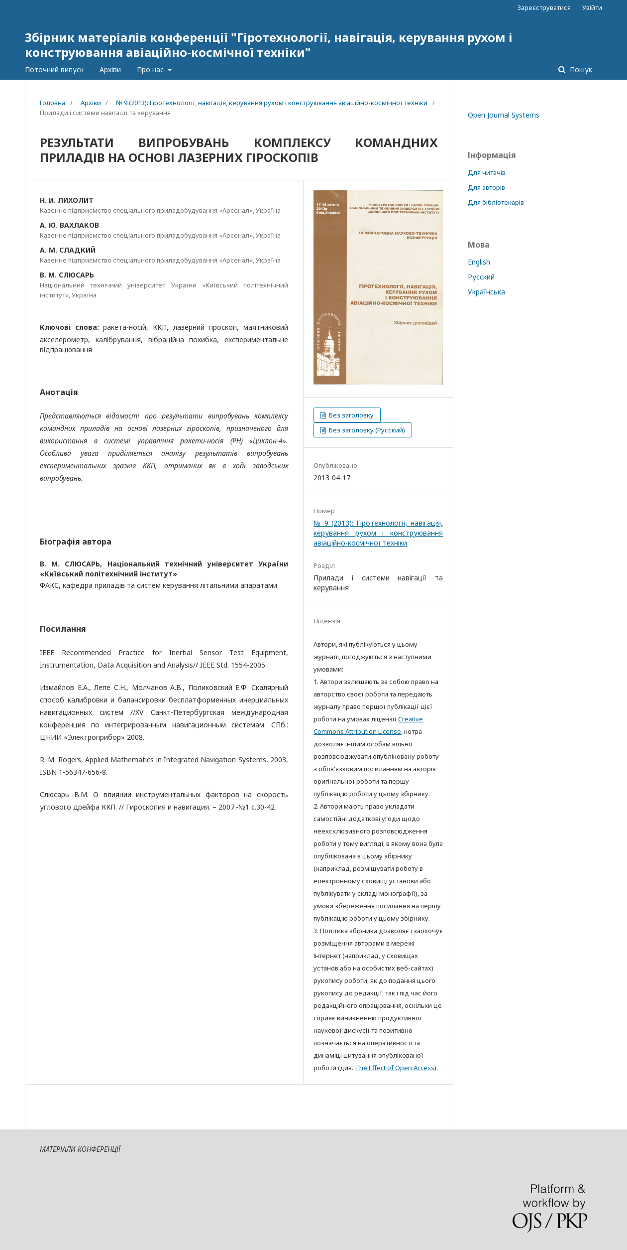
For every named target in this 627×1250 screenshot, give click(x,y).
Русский (481, 276)
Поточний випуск (54, 69)
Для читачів (487, 172)
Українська (486, 291)
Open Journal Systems (503, 115)
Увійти (592, 7)
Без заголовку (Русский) (366, 429)
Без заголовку (350, 415)
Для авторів (486, 187)
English (479, 262)
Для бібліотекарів (496, 202)
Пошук (580, 69)
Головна (52, 102)
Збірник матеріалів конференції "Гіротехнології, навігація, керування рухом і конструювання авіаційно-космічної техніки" (269, 44)
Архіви (110, 69)
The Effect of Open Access (394, 1067)
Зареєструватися (544, 7)
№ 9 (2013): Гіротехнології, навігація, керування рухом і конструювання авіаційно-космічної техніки (271, 102)
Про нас (151, 69)
